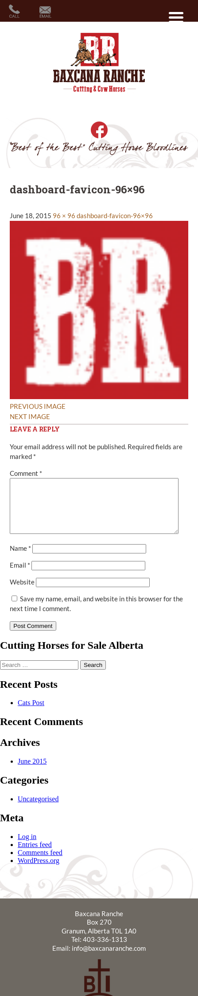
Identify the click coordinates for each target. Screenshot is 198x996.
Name (20, 559)
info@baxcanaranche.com (109, 959)
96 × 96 (64, 216)
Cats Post (31, 713)
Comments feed (40, 863)
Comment (26, 473)
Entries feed (35, 855)
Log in (27, 847)
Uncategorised (38, 809)
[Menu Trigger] (176, 16)
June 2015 (32, 772)
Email (20, 576)
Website (22, 592)
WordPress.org (38, 871)
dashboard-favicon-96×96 (115, 216)
